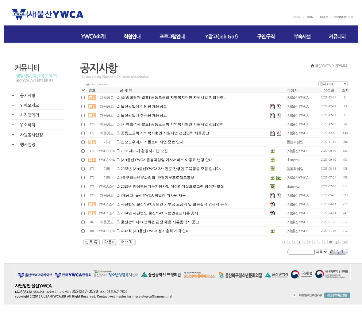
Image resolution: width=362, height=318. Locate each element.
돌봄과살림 (295, 142)
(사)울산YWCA (298, 97)
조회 (345, 90)
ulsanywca (293, 160)
